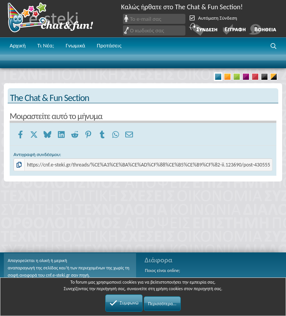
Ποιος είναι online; (162, 270)
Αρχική (18, 45)
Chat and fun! (56, 18)
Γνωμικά (75, 45)
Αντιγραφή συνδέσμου (36, 154)
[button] (273, 46)
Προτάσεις (109, 45)
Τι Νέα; (45, 45)
